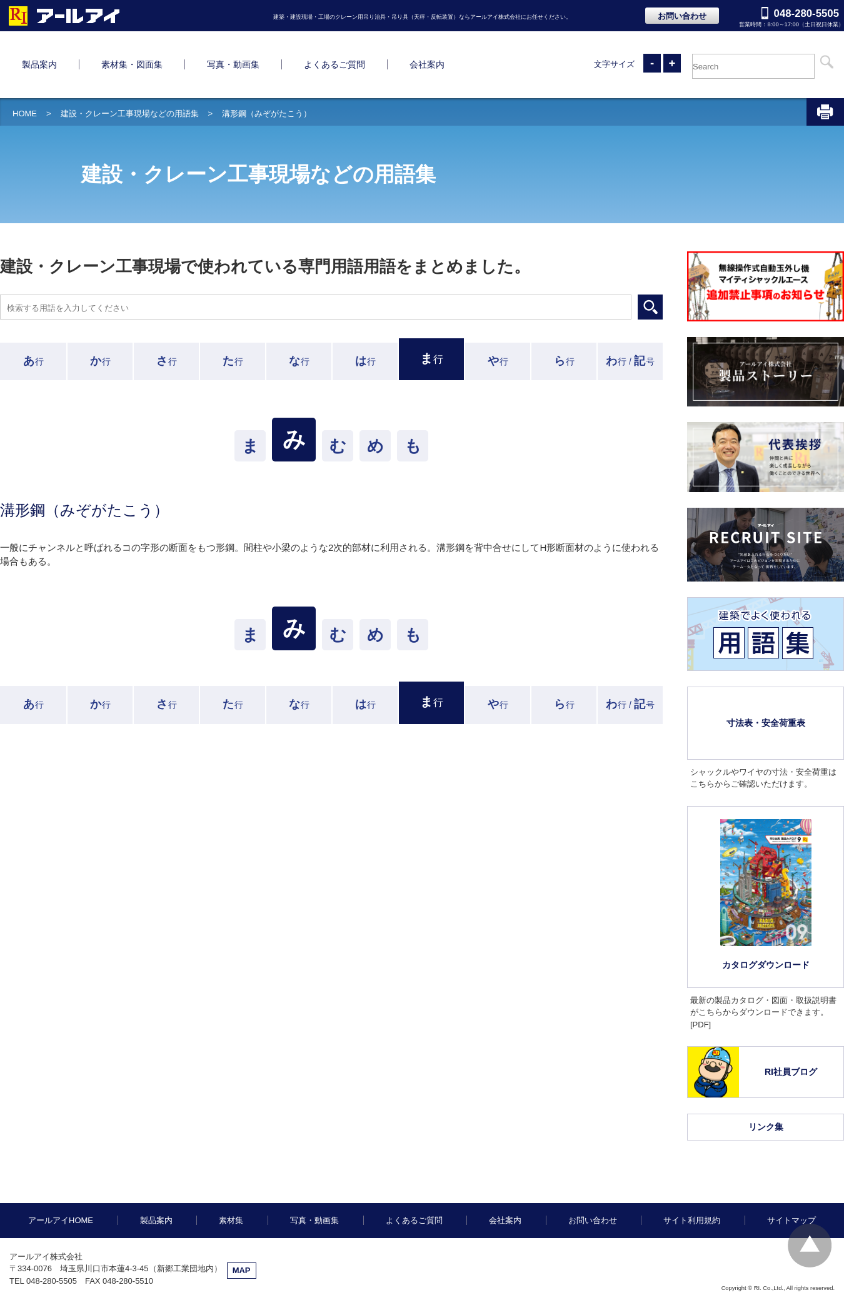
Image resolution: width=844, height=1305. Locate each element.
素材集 (231, 1168)
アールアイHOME (60, 1168)
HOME (25, 61)
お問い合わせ (682, 16)
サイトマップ (791, 1168)
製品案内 (156, 1168)
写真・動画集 (314, 1168)
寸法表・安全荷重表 (765, 671)
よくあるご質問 (414, 1168)
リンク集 (765, 1075)
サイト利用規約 (691, 1168)
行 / (630, 309)
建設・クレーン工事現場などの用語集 (130, 61)
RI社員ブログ (791, 1020)
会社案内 (505, 1168)
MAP (242, 1218)
